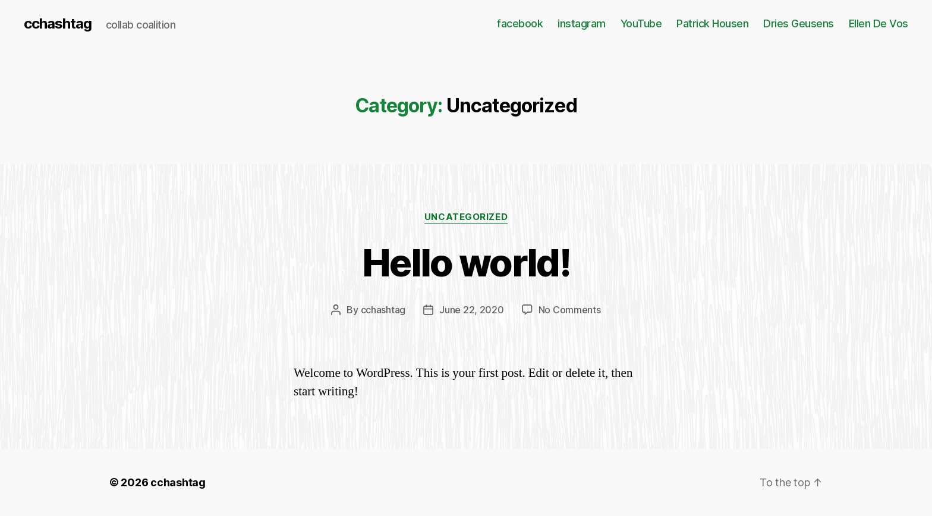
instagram (582, 23)
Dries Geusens (798, 23)
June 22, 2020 (471, 310)
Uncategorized (466, 217)
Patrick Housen (712, 23)
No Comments (570, 310)
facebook (520, 23)
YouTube (641, 23)
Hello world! (466, 262)
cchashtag (58, 24)
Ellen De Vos (878, 23)
